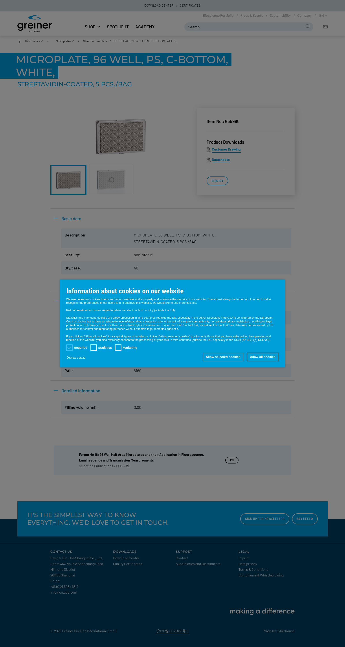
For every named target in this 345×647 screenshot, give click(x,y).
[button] (77, 358)
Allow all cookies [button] (262, 357)
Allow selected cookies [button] (223, 357)
